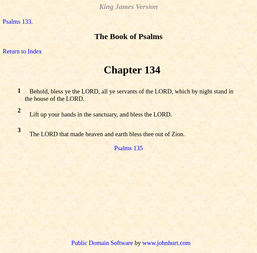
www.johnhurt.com (166, 242)
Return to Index (22, 51)
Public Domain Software (102, 242)
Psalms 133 (17, 21)
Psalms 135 (128, 148)
